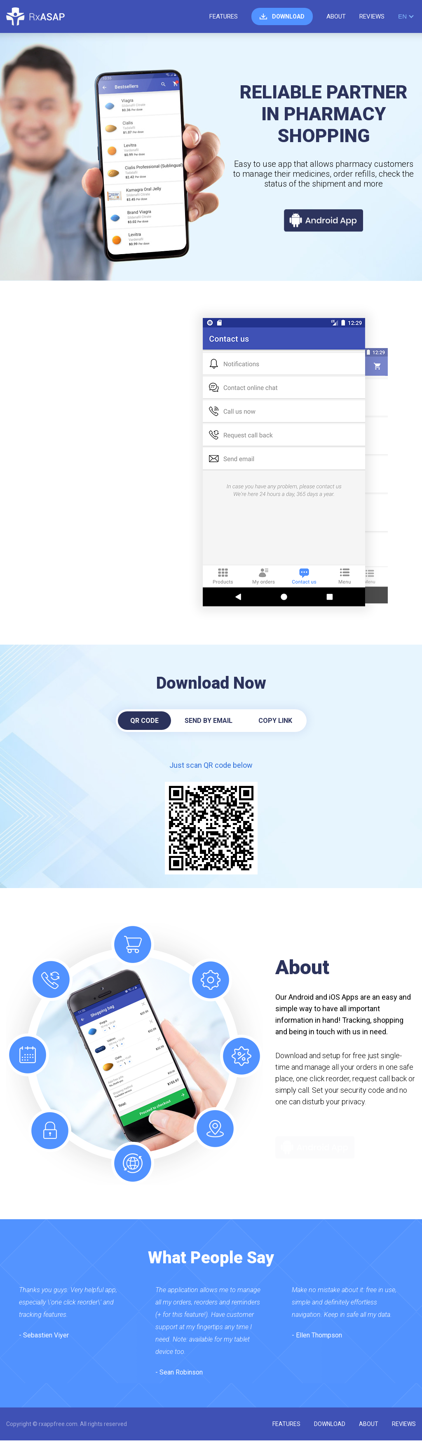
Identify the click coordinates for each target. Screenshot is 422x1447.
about (336, 16)
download (288, 16)
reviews (371, 16)
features (223, 16)
